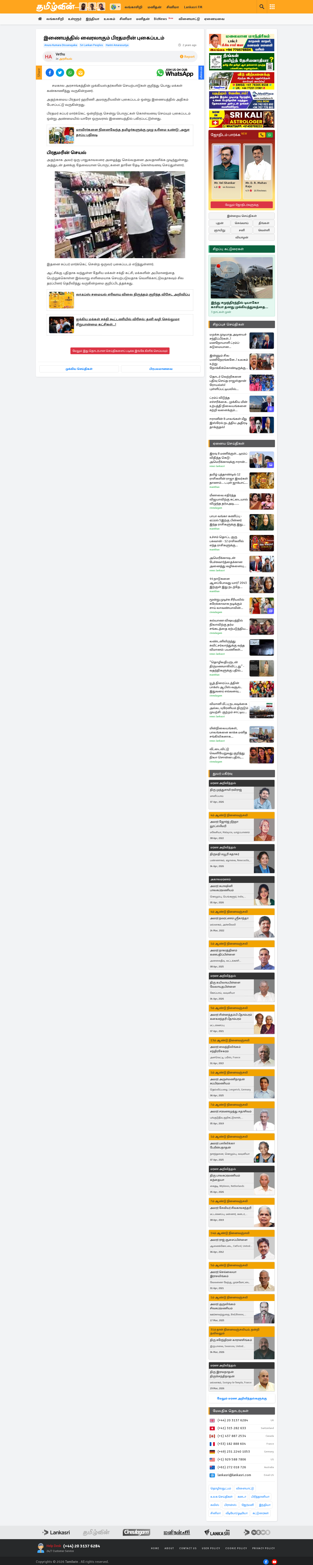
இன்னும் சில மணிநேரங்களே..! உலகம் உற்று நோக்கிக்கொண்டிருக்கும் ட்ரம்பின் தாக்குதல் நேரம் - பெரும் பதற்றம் (229, 362)
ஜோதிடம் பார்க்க (229, 135)
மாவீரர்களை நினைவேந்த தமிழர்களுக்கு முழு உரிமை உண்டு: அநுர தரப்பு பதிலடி (133, 132)
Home (155, 1548)
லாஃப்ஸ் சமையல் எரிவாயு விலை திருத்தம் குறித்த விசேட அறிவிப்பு (133, 294)
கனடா (242, 1497)
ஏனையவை (216, 19)
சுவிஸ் (214, 1505)
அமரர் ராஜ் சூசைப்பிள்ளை (228, 1240)
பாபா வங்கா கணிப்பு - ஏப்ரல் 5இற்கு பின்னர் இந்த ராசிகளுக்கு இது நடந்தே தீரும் (226, 520)
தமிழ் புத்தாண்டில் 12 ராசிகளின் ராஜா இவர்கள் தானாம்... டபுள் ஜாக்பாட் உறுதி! (229, 478)
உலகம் (110, 19)
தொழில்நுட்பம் (220, 1488)
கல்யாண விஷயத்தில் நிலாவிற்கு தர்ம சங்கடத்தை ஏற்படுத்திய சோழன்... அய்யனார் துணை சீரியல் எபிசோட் (228, 624)
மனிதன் (154, 7)
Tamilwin (71, 1562)
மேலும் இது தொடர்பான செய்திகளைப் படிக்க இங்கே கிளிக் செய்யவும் (120, 351)
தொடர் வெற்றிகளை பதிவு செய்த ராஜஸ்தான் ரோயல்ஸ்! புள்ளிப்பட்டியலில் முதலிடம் (228, 383)
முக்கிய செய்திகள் (79, 369)
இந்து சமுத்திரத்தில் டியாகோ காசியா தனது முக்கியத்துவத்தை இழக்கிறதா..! (238, 305)
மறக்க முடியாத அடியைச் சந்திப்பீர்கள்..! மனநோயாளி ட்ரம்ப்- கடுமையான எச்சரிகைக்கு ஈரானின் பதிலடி (228, 340)
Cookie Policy (236, 1548)
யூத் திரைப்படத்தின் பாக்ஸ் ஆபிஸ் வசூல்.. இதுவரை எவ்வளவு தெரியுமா (226, 687)
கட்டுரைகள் (261, 1513)
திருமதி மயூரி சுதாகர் (224, 854)
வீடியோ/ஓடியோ (237, 1513)
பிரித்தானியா (260, 1497)
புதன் (219, 223)
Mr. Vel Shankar (224, 183)
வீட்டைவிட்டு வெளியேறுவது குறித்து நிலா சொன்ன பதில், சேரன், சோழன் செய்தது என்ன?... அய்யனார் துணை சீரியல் (228, 753)
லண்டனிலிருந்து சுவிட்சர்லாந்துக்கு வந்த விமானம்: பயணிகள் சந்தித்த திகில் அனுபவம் (228, 645)
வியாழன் (241, 237)
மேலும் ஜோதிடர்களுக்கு (242, 205)
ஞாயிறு (219, 230)
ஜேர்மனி (247, 1505)
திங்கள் (264, 223)
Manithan (215, 487)
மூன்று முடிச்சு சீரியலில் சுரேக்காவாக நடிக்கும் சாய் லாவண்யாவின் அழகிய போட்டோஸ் (227, 604)
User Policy (211, 1548)
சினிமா (172, 7)
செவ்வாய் (242, 223)
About (169, 1548)
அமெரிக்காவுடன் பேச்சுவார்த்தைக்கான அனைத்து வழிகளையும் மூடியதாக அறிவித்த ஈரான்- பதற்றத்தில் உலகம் (228, 562)
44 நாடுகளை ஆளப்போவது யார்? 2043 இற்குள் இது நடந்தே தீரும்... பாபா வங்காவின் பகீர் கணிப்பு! (228, 583)
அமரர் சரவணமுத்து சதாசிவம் (230, 1111)
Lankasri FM (193, 7)
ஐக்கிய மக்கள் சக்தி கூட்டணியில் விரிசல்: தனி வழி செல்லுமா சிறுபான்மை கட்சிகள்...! (128, 322)
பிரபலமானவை (161, 369)
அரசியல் (65, 59)
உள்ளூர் (75, 19)
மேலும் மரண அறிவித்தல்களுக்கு (242, 1398)
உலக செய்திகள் (221, 1497)
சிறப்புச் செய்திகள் (228, 324)
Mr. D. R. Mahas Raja (256, 184)
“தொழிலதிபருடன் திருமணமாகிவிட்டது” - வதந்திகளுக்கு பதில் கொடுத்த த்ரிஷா (227, 666)
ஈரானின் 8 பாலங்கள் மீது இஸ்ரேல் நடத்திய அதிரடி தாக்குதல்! (228, 423)
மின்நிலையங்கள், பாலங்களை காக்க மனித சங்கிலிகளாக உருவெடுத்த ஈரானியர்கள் (229, 732)
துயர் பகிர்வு (222, 773)
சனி (242, 230)
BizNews (165, 19)
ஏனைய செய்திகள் (229, 443)
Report (187, 57)
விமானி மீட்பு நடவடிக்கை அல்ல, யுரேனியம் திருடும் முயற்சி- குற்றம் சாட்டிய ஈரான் (229, 708)
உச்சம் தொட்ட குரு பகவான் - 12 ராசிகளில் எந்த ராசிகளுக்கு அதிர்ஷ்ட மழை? (227, 541)
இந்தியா (93, 19)
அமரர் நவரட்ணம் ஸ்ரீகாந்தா (229, 918)
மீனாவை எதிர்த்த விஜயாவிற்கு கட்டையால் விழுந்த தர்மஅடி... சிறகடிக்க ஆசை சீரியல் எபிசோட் (229, 499)
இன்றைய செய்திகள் (242, 216)
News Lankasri (217, 466)
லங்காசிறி (133, 7)
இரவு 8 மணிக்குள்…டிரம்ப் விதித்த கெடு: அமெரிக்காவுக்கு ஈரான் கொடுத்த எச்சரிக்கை (228, 458)
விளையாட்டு (191, 19)
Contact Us (188, 1548)
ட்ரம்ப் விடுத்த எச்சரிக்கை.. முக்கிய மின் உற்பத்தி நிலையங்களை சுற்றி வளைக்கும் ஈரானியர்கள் (228, 404)
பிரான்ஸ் (230, 1505)
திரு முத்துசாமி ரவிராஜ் (226, 790)
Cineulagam (216, 508)
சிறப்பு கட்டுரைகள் (228, 249)
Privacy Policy (263, 1548)
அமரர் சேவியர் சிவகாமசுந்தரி (230, 1208)
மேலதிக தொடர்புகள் (230, 1411)
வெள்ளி (264, 230)
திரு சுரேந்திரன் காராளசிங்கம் (231, 1340)
